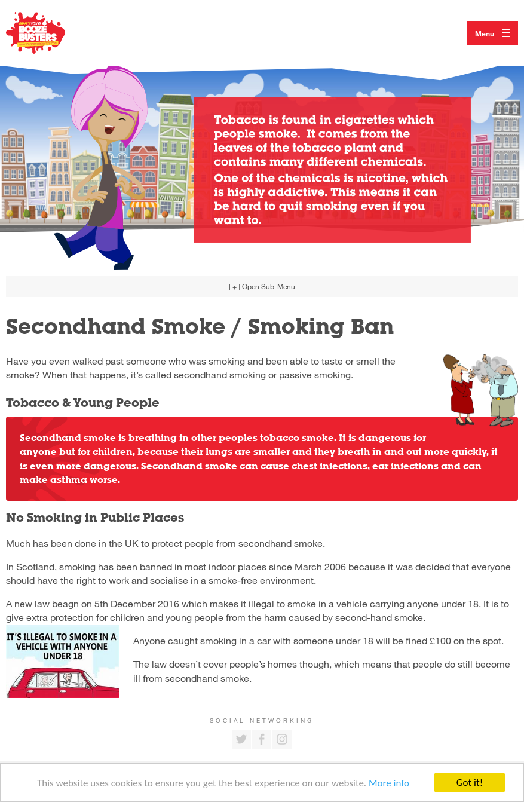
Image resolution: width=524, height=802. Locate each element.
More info (389, 783)
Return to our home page (48, 33)
